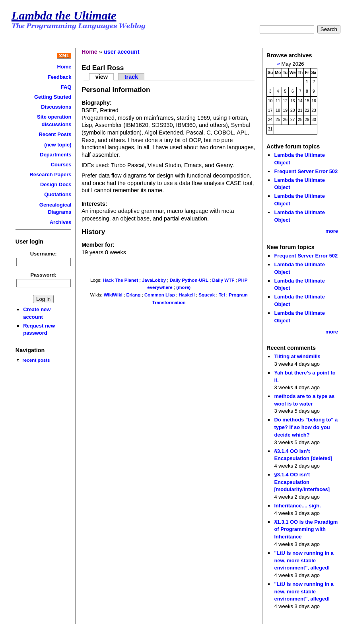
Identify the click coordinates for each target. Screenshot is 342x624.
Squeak (206, 294)
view (101, 77)
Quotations (57, 194)
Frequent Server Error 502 (306, 171)
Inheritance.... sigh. (297, 506)
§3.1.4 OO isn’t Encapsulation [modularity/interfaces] (302, 482)
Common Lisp (159, 294)
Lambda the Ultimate (64, 15)
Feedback (60, 77)
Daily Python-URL (189, 280)
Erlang (133, 294)
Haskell (186, 294)
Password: (43, 275)
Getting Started (53, 97)
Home (64, 67)
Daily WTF (223, 280)
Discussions (56, 107)
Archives (61, 222)
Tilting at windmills (297, 356)
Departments (55, 155)
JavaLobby (154, 280)
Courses (61, 165)
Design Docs (55, 184)
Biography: (97, 102)
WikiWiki (113, 294)
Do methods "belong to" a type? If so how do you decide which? (306, 427)
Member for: (98, 245)
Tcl (222, 294)
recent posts (36, 360)
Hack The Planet (120, 280)
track (131, 77)
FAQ (66, 87)
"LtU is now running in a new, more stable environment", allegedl (303, 560)
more (331, 231)
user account (122, 52)
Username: (43, 254)
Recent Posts (55, 134)
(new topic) (57, 145)
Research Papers (50, 174)
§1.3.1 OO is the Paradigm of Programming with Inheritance (306, 529)
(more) (183, 287)
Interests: (94, 204)
